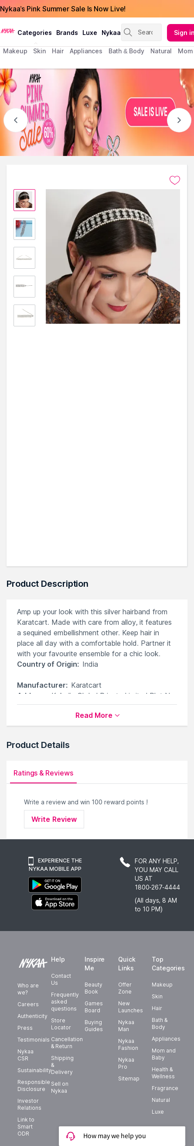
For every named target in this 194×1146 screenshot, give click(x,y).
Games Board (94, 1006)
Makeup (162, 984)
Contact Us (61, 979)
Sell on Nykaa (59, 1087)
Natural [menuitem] (161, 51)
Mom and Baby (164, 1053)
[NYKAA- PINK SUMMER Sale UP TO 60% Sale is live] (97, 112)
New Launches (130, 1006)
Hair (157, 1007)
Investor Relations (29, 1104)
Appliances (166, 1038)
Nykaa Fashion (128, 1044)
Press (25, 1027)
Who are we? (28, 988)
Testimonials (33, 1039)
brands (67, 32)
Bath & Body (159, 1023)
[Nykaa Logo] (7, 30)
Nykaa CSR (25, 1054)
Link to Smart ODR (25, 1126)
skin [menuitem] (39, 51)
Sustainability (34, 1069)
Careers (28, 1004)
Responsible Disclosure (33, 1085)
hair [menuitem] (58, 51)
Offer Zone (125, 987)
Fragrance (165, 1087)
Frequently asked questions (65, 1001)
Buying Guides (94, 1025)
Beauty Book (93, 987)
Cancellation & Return (67, 1042)
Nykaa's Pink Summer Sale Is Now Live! (63, 8)
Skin (157, 996)
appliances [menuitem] (86, 51)
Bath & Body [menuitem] (126, 51)
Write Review (54, 819)
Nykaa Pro (126, 1063)
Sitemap (129, 1078)
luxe (89, 32)
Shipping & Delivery (62, 1064)
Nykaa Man (126, 1025)
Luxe (158, 1111)
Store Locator (61, 1023)
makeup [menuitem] (15, 51)
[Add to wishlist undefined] (175, 180)
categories (34, 32)
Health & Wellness (163, 1072)
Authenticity (32, 1015)
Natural (161, 1099)
